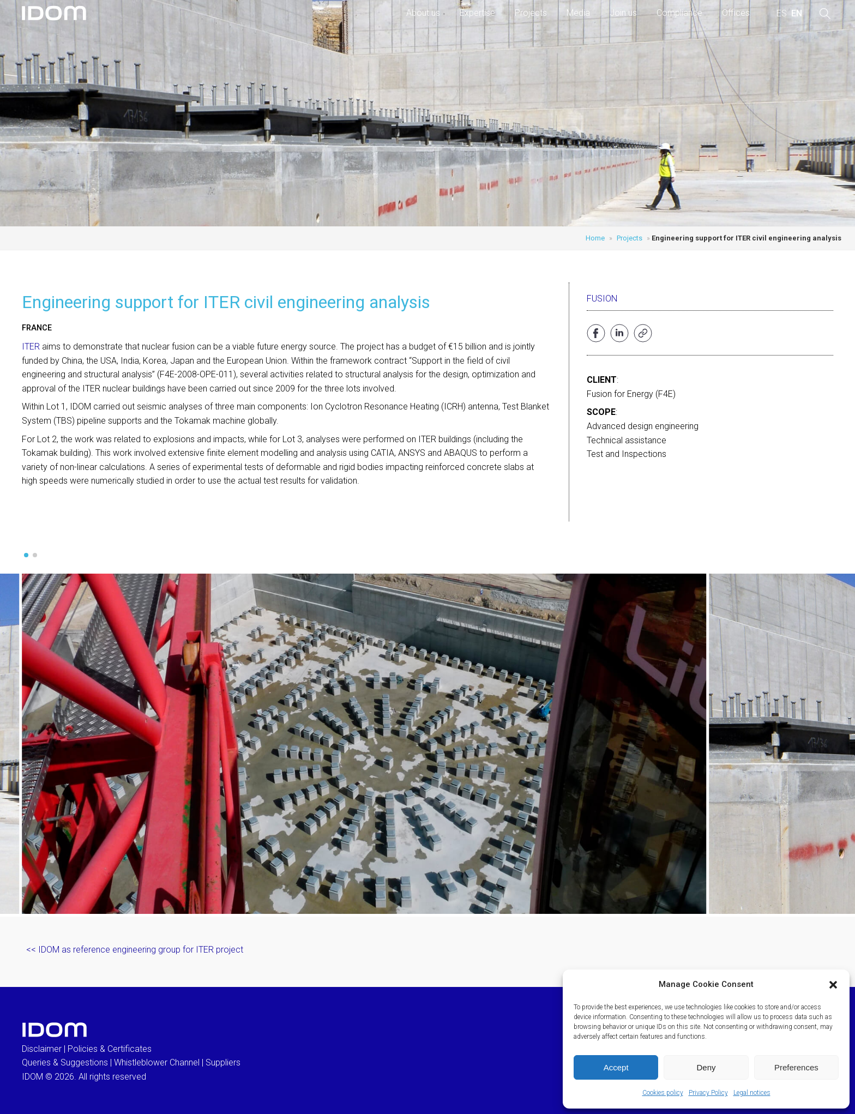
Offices (736, 13)
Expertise (477, 13)
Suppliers (223, 1062)
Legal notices (751, 1093)
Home (595, 238)
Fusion (602, 298)
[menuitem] (781, 13)
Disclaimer (42, 1049)
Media (578, 13)
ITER (31, 346)
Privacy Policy (708, 1093)
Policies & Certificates (110, 1049)
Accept (616, 1067)
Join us (623, 13)
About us (423, 13)
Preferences (796, 1067)
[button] (833, 984)
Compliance (679, 13)
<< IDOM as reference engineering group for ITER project (134, 949)
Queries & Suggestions (65, 1062)
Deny (705, 1067)
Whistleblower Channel (157, 1062)
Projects (531, 13)
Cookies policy (662, 1093)
